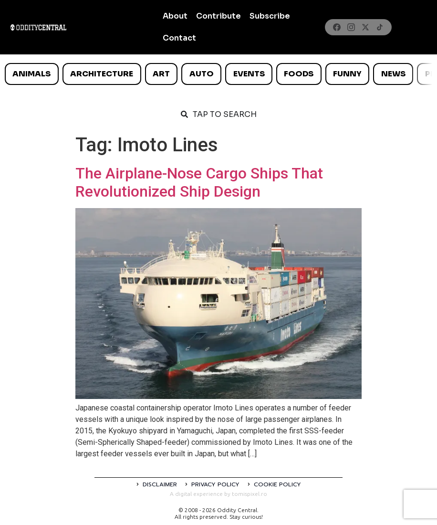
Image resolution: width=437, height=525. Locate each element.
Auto (201, 74)
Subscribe (270, 16)
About (175, 16)
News (393, 74)
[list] (218, 74)
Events (249, 74)
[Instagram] (351, 27)
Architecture (101, 74)
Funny (347, 74)
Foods (298, 74)
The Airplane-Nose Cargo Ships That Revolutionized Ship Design (199, 182)
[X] (365, 27)
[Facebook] (337, 27)
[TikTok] (380, 27)
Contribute (218, 16)
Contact (179, 38)
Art (161, 74)
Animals (31, 74)
